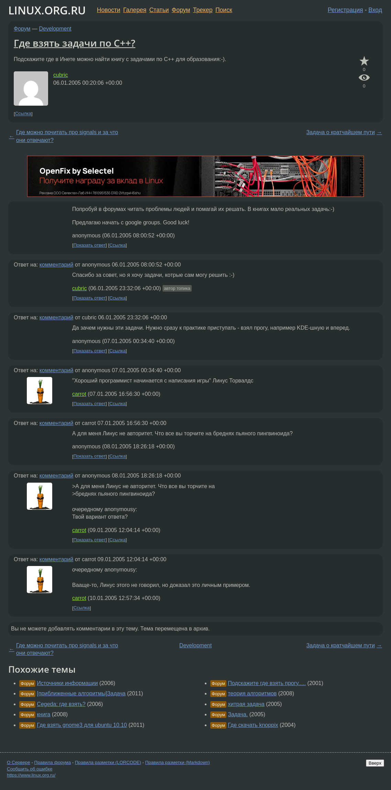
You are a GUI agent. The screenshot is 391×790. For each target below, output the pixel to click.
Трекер (203, 10)
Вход (375, 10)
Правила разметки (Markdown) (177, 762)
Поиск (223, 10)
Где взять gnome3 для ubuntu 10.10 (82, 725)
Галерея (134, 10)
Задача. (238, 714)
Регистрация (345, 10)
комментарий (57, 265)
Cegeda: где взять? (61, 704)
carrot (79, 394)
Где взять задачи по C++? (74, 42)
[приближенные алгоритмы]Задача (81, 693)
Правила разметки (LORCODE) (108, 762)
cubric (60, 75)
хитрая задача (246, 704)
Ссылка (23, 113)
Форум (181, 10)
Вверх (375, 763)
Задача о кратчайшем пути (340, 132)
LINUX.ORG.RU (47, 10)
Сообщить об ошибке (30, 768)
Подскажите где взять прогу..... (267, 683)
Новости (108, 10)
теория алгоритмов (252, 693)
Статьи (159, 10)
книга (43, 714)
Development (55, 29)
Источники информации (67, 683)
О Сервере (18, 762)
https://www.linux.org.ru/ (31, 775)
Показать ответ (90, 245)
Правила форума (52, 762)
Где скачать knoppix (253, 725)
